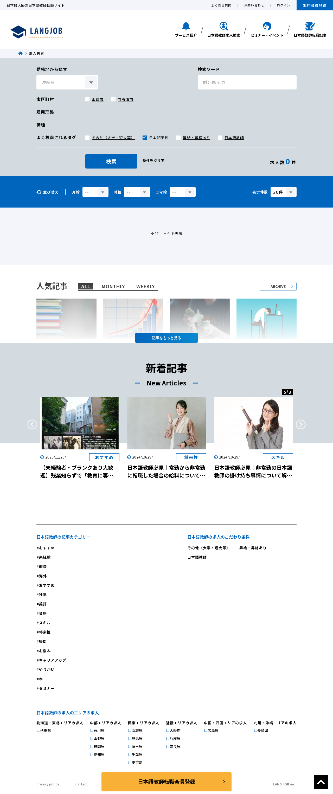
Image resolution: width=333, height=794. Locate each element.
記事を (166, 338)
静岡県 (99, 746)
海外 (43, 575)
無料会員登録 (314, 5)
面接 (43, 566)
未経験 (45, 557)
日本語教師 (234, 137)
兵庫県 (175, 738)
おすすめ (47, 547)
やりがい (47, 669)
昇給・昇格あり (196, 137)
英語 (43, 603)
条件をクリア (153, 160)
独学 (43, 594)
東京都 (137, 762)
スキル (45, 622)
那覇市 (98, 99)
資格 (43, 613)
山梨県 (99, 738)
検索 (111, 161)
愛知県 (99, 754)
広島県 (213, 730)
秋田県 (45, 730)
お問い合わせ (254, 5)
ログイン (283, 5)
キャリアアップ (52, 660)
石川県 (99, 730)
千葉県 (137, 754)
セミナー (47, 688)
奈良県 (175, 746)
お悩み (45, 650)
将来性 (45, 632)
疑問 (43, 641)
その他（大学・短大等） (113, 137)
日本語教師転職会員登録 (166, 782)
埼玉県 (137, 746)
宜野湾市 (125, 99)
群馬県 (137, 738)
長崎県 (262, 730)
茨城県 (137, 730)
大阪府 (175, 730)
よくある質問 (221, 5)
